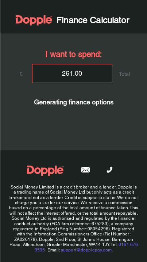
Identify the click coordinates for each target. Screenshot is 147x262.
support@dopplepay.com (86, 250)
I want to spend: (73, 54)
